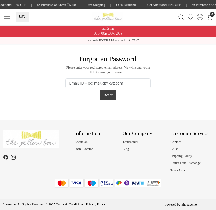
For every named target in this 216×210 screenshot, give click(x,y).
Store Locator (83, 149)
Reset (108, 95)
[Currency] (22, 17)
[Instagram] (13, 158)
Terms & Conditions (69, 204)
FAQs (174, 149)
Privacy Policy (96, 204)
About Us (80, 142)
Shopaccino (189, 204)
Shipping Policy (181, 156)
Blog (126, 149)
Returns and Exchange (185, 163)
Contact (175, 142)
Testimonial (130, 142)
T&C (135, 40)
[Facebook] (6, 158)
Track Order (178, 170)
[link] (181, 17)
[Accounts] (200, 17)
